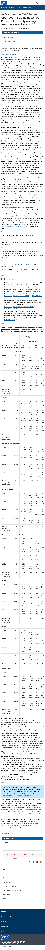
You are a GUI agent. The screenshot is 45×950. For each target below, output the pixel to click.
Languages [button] (6, 926)
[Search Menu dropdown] (37, 3)
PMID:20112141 (10, 309)
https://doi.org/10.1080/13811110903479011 (20, 307)
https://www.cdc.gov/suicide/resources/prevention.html (21, 287)
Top (2, 232)
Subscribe (6, 903)
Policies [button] (5, 921)
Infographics (7, 882)
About (5, 899)
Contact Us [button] (6, 911)
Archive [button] (5, 931)
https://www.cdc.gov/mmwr (8, 825)
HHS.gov (3, 946)
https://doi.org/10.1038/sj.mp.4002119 (17, 296)
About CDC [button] (6, 916)
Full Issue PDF (9, 42)
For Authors (7, 894)
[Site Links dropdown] (42, 3)
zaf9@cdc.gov (32, 235)
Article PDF (8, 37)
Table (23, 114)
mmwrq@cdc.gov (5, 833)
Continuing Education (9, 886)
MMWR (5, 870)
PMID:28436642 (10, 320)
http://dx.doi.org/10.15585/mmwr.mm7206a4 (18, 796)
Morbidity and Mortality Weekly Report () (16, 8)
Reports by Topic (8, 874)
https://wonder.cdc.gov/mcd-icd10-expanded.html (18, 264)
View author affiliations (10, 51)
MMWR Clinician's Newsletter (12, 890)
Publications (7, 878)
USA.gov (10, 946)
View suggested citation (8, 54)
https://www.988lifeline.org (16, 226)
